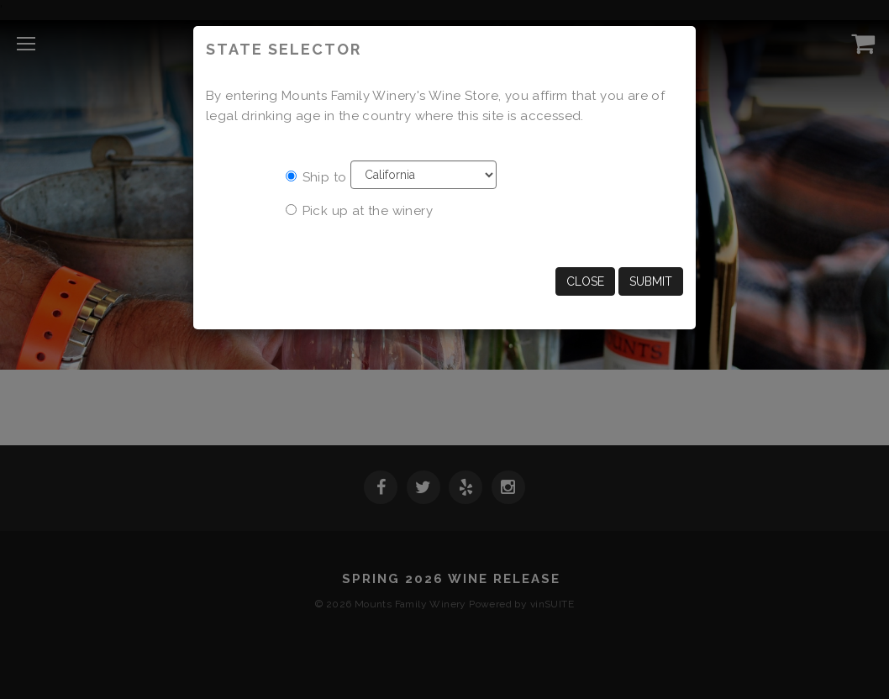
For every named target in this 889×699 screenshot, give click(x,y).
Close (585, 281)
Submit (650, 281)
